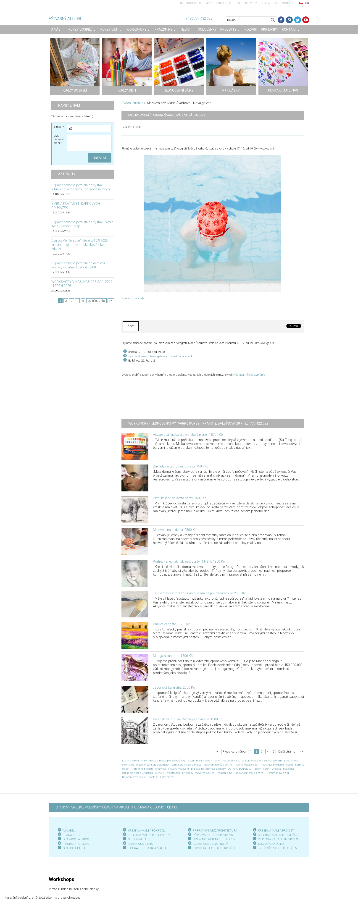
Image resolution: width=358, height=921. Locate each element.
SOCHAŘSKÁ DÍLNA (271, 843)
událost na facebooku (181, 356)
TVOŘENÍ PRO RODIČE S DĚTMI (278, 848)
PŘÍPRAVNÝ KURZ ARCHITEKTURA (215, 830)
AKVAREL (69, 830)
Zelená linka (269, 3)
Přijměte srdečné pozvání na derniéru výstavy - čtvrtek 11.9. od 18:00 (78, 265)
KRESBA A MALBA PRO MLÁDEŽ (279, 835)
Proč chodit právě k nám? (249, 772)
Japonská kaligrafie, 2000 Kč (174, 688)
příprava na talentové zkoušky (208, 768)
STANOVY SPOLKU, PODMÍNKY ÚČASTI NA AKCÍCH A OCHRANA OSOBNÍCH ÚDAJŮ (116, 807)
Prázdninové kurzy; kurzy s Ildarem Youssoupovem (252, 760)
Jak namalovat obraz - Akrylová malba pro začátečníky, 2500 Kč (199, 593)
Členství (160, 772)
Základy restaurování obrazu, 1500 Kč (180, 466)
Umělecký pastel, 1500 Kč (171, 624)
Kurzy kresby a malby (134, 760)
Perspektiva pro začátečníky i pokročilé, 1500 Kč (187, 719)
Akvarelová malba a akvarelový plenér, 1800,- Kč (188, 435)
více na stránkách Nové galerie (146, 356)
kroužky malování (178, 768)
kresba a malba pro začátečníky (167, 760)
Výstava (276, 768)
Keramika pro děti (142, 768)
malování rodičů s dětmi (217, 764)
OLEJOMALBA (137, 839)
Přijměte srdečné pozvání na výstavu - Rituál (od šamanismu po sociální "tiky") (80, 187)
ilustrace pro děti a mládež (277, 764)
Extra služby (167, 777)
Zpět (130, 326)
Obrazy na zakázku (277, 772)
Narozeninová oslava (134, 777)
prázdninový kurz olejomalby (152, 764)
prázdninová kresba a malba (203, 760)
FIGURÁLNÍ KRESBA (76, 843)
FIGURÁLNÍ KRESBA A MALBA (147, 848)
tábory (257, 768)
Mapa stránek (214, 3)
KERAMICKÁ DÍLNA (140, 843)
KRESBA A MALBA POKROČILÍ (147, 830)
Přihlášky (187, 772)
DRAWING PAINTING (76, 839)
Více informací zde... (133, 298)
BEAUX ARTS (71, 835)
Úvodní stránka (191, 3)
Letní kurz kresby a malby (186, 764)
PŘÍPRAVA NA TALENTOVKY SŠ (278, 839)
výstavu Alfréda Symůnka (250, 374)
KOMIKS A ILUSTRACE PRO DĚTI (214, 848)
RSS (230, 3)
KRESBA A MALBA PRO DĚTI (276, 830)
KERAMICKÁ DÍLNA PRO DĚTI (212, 843)
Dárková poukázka (239, 768)
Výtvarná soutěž (204, 772)
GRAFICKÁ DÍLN (73, 848)
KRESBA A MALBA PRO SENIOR (148, 835)
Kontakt (287, 3)
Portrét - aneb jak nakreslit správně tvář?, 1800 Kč (189, 562)
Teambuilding (224, 772)
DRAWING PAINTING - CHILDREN (214, 839)
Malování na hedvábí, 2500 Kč (174, 530)
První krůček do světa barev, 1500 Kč (179, 498)
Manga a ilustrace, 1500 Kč (172, 656)
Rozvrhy (251, 3)
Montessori (173, 772)
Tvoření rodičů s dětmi (247, 764)
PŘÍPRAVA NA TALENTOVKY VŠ (213, 835)
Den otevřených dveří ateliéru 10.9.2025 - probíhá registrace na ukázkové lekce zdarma (80, 245)
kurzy (266, 768)
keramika (160, 768)
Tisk (238, 3)
